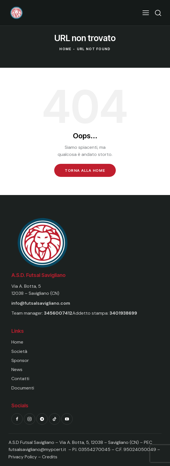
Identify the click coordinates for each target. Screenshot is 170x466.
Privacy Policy (23, 457)
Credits (49, 457)
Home (65, 49)
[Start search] (157, 13)
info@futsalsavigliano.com (40, 303)
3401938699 (123, 313)
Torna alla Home (85, 170)
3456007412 (58, 313)
